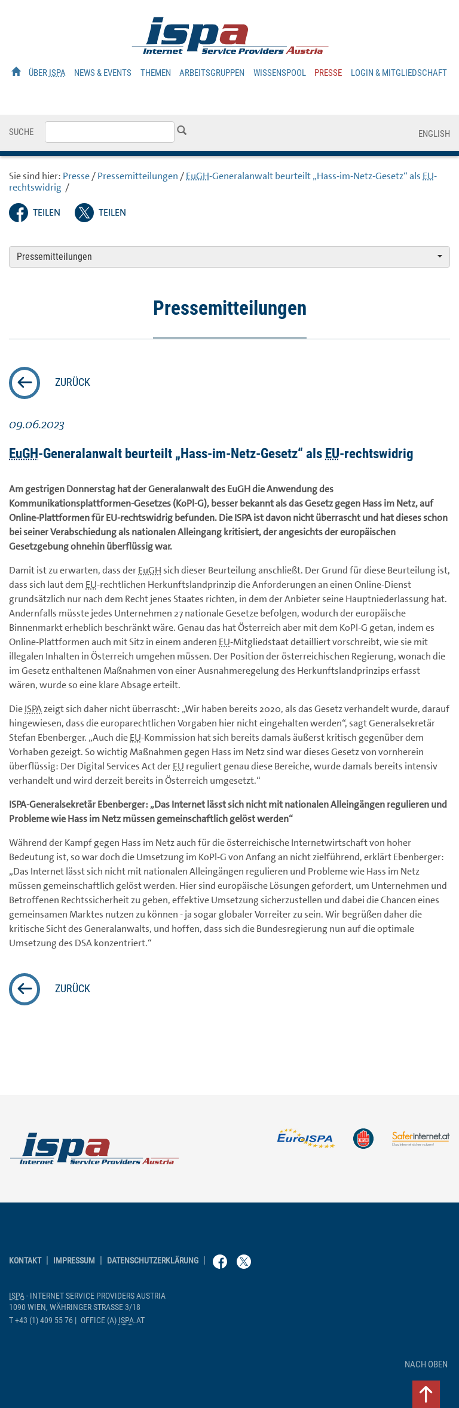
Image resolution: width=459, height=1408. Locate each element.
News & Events (102, 73)
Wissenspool (279, 73)
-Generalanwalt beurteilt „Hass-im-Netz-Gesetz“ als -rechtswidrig (223, 182)
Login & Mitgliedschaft (399, 73)
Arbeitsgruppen (211, 73)
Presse (328, 73)
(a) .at (113, 1320)
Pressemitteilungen (137, 176)
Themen (155, 73)
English (434, 133)
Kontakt (25, 1261)
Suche (21, 132)
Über (47, 73)
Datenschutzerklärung (152, 1261)
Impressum (74, 1261)
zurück (72, 382)
